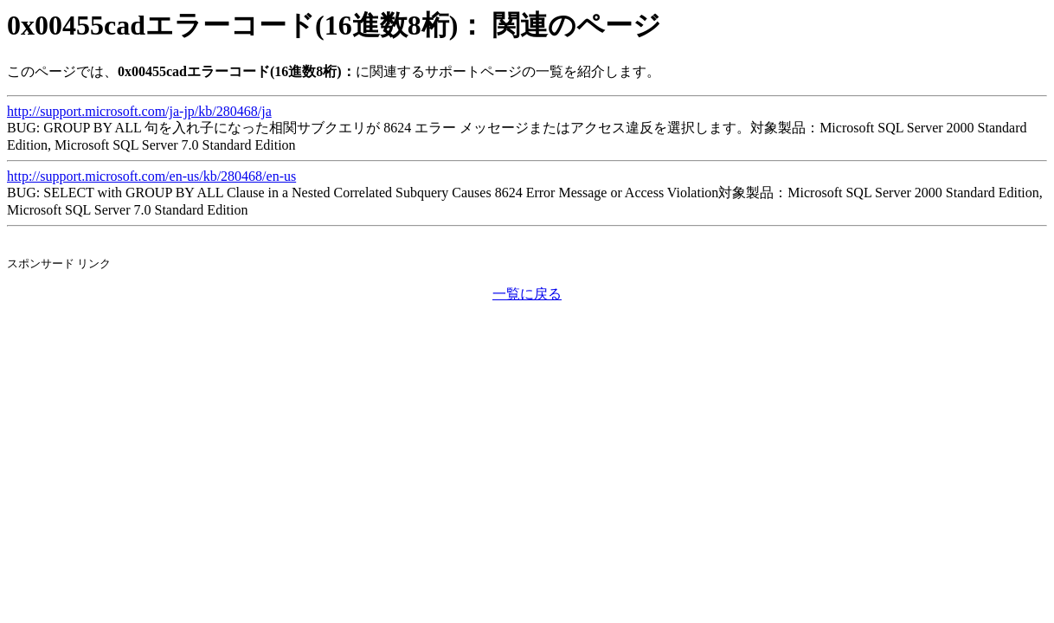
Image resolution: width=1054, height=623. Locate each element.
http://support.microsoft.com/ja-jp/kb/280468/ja (139, 111)
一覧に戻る (527, 293)
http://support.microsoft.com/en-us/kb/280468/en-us (151, 176)
